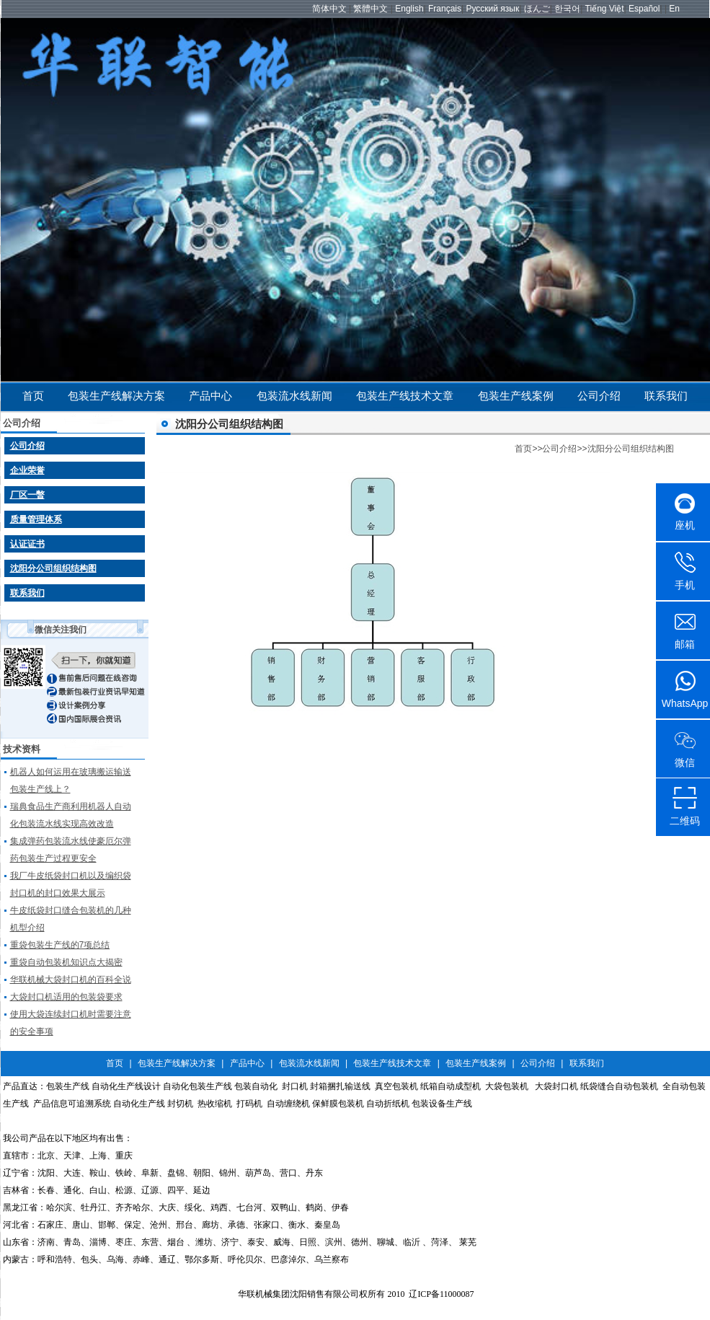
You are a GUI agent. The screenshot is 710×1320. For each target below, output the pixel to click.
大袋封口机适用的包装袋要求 (66, 997)
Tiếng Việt (604, 9)
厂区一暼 (27, 495)
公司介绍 (599, 396)
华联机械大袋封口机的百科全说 (70, 979)
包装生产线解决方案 (116, 396)
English (409, 9)
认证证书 (27, 544)
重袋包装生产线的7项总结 (60, 945)
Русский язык (492, 9)
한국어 (567, 9)
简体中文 (329, 9)
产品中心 (210, 396)
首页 (33, 396)
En (674, 9)
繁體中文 (370, 9)
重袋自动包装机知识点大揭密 (66, 962)
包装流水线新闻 (294, 396)
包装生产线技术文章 (404, 396)
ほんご (537, 9)
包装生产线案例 (516, 396)
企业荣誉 (27, 470)
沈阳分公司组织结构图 (53, 568)
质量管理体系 (36, 519)
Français (444, 9)
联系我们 (666, 396)
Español (644, 9)
